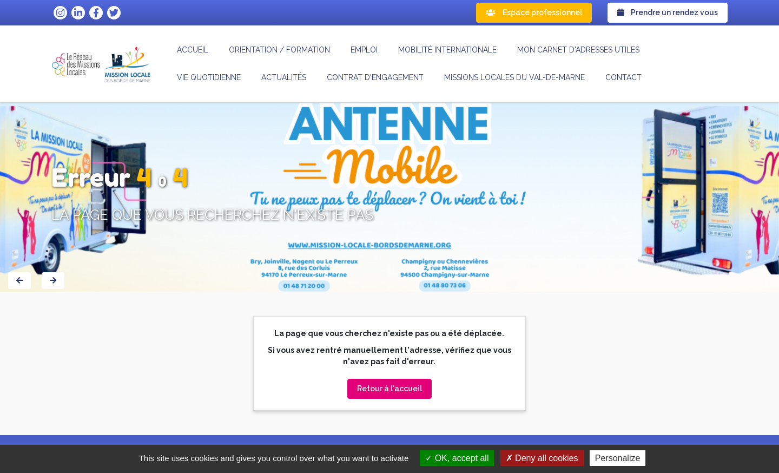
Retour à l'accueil (389, 388)
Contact (623, 77)
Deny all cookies (542, 458)
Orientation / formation (279, 49)
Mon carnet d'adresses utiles (578, 49)
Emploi (364, 49)
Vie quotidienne (209, 77)
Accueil (192, 49)
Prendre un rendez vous (667, 12)
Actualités (283, 77)
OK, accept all (456, 458)
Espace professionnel (534, 12)
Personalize (618, 458)
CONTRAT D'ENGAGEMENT (375, 77)
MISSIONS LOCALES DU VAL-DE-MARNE (514, 77)
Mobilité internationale (447, 49)
